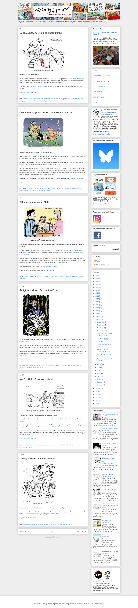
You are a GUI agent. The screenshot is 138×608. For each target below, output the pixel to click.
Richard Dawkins (60, 276)
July (98, 367)
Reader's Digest (78, 99)
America (42, 445)
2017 (97, 299)
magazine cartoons (47, 99)
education (27, 524)
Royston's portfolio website (28, 92)
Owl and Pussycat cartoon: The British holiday (46, 112)
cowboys (48, 445)
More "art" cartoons (25, 359)
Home (53, 531)
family (33, 524)
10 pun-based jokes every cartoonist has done (108, 460)
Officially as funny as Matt (34, 202)
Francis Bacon (60, 365)
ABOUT (95, 102)
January (100, 385)
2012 (97, 313)
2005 (97, 400)
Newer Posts (24, 531)
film (35, 99)
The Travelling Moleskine (106, 521)
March (99, 379)
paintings (74, 365)
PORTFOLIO (97, 92)
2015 (97, 305)
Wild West (29, 447)
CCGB (72, 188)
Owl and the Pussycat (45, 190)
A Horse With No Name (31, 445)
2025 (97, 275)
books (26, 99)
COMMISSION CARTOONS (102, 76)
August (99, 364)
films (38, 99)
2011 (97, 316)
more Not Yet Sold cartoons (56, 427)
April (99, 376)
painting (67, 365)
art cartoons (40, 365)
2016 (97, 302)
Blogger (101, 604)
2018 (97, 296)
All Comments (99, 264)
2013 (97, 311)
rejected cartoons (74, 445)
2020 (97, 290)
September (101, 331)
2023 (97, 281)
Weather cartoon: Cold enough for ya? (109, 475)
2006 (97, 397)
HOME (95, 70)
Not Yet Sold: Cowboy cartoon (36, 379)
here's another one (77, 178)
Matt (40, 276)
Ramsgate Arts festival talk (36, 86)
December (101, 322)
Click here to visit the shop (102, 204)
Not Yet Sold (65, 445)
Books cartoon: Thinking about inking (41, 33)
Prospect (51, 276)
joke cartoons (34, 276)
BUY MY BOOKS (99, 86)
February (100, 382)
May (98, 373)
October (100, 328)
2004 (97, 403)
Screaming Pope (31, 367)
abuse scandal (28, 365)
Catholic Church (50, 365)
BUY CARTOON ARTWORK (102, 81)
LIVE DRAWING (98, 97)
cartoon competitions (41, 188)
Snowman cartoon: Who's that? (108, 536)
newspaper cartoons (48, 524)
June (99, 370)
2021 (97, 287)
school (68, 524)
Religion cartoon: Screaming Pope (39, 290)
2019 (97, 293)
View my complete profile (101, 134)
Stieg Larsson (24, 101)
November (101, 325)
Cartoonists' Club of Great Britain (58, 188)
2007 (97, 394)
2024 (97, 278)
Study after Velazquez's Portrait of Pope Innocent (69, 347)
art (35, 365)
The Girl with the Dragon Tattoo (43, 101)
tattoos (31, 101)
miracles (45, 276)
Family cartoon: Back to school (37, 458)
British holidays (29, 188)
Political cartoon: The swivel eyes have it (109, 490)
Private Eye (68, 99)
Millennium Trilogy (59, 99)
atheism (26, 276)
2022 (97, 284)
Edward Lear (78, 188)
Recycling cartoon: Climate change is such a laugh (110, 505)
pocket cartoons (60, 524)
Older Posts (81, 531)
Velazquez (40, 367)
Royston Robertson (72, 276)
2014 (97, 308)
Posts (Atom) (57, 537)
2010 (97, 319)
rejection (22, 447)
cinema (31, 99)
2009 (97, 388)
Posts (97, 261)
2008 (97, 391)
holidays (22, 190)
